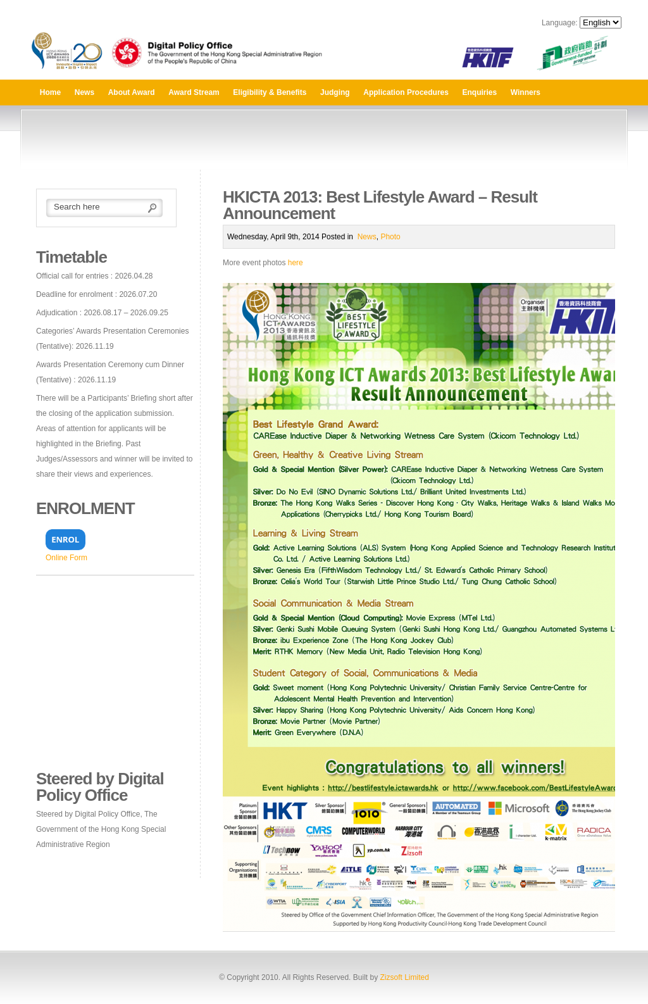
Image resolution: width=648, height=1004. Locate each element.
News (84, 92)
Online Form (66, 557)
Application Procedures (406, 92)
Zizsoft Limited (404, 977)
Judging (335, 92)
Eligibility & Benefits (269, 92)
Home (50, 92)
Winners (525, 92)
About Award (131, 92)
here (295, 262)
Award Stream (193, 92)
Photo (390, 236)
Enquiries (480, 92)
